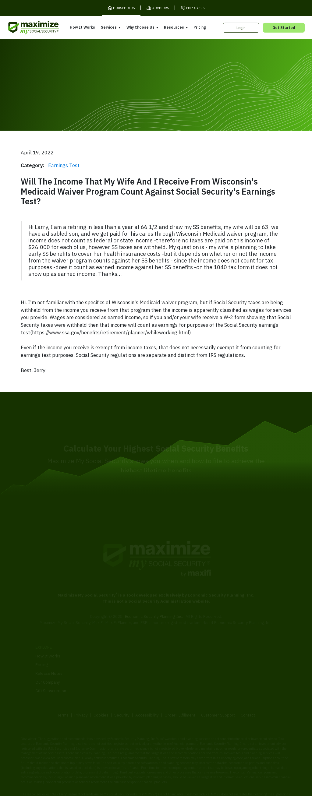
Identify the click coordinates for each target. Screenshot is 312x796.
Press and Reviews (176, 673)
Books (226, 646)
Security (121, 693)
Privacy (81, 693)
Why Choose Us (140, 27)
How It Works (82, 27)
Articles (228, 654)
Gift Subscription (50, 669)
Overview (106, 639)
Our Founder (170, 656)
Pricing (199, 27)
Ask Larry (229, 663)
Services (109, 27)
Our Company (47, 660)
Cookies (101, 693)
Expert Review (110, 647)
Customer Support (218, 693)
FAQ (224, 681)
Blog (225, 672)
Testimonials (170, 664)
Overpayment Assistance (120, 665)
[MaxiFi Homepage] (24, 28)
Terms (63, 693)
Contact (248, 693)
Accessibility (147, 693)
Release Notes (48, 651)
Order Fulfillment (180, 693)
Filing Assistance (112, 656)
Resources (174, 27)
